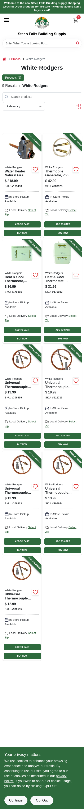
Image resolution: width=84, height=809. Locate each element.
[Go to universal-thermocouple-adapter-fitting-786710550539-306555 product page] (21, 608)
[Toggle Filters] (78, 106)
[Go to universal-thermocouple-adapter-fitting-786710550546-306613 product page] (21, 503)
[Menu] (6, 20)
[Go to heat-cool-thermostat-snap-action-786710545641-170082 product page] (62, 291)
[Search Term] (42, 43)
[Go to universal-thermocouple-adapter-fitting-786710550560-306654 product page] (62, 503)
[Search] (78, 43)
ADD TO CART (22, 224)
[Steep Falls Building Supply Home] (42, 22)
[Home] (4, 59)
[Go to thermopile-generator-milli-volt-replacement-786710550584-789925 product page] (62, 185)
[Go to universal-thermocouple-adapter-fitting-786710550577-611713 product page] (62, 397)
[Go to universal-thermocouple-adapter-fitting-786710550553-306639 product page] (21, 397)
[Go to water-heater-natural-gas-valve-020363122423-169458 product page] (21, 185)
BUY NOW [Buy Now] (22, 233)
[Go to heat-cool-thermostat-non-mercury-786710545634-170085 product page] (21, 291)
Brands (16, 59)
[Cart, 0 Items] (76, 20)
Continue (15, 800)
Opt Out (42, 800)
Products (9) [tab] (13, 77)
